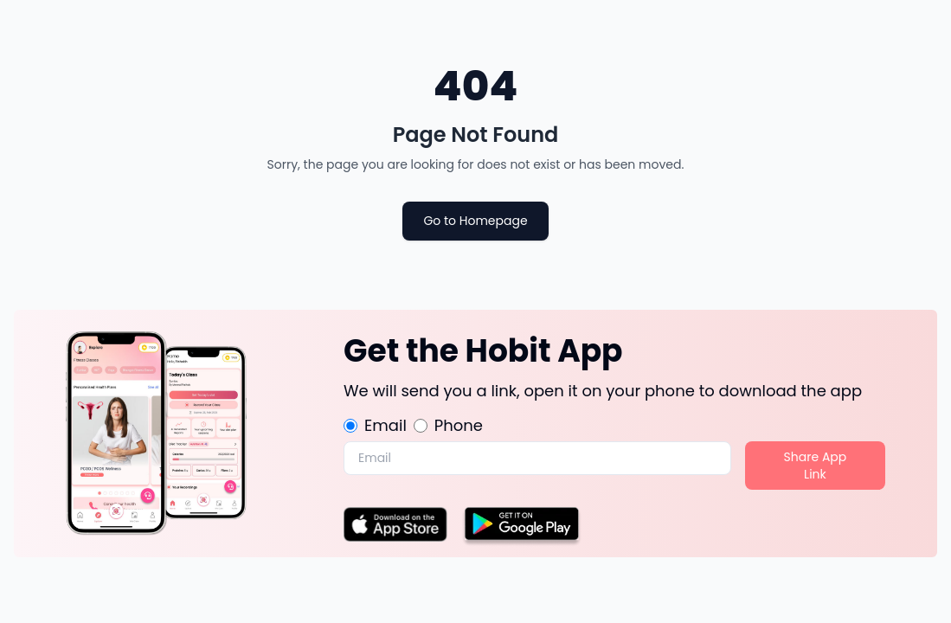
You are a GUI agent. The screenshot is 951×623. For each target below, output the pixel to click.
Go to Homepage (475, 220)
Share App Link (815, 465)
